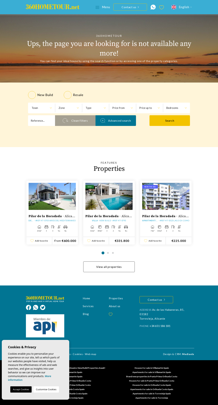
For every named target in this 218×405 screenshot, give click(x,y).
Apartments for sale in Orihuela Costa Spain (151, 389)
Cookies (78, 354)
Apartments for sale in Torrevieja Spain (152, 393)
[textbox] (40, 108)
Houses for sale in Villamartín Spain (152, 368)
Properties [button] (116, 298)
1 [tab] (103, 253)
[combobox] (41, 108)
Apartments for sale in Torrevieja (151, 397)
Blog (86, 314)
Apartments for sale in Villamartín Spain (151, 372)
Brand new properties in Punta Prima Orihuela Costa (151, 376)
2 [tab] (108, 253)
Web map (90, 354)
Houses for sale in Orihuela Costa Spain (151, 385)
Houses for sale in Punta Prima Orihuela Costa (151, 380)
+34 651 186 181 (159, 325)
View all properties (109, 266)
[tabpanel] (52, 212)
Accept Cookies (21, 389)
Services (88, 306)
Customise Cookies (46, 389)
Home (86, 298)
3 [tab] (113, 253)
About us (114, 306)
